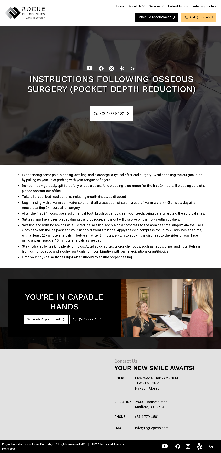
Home (120, 6)
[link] (25, 13)
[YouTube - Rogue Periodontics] (90, 68)
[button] (136, 6)
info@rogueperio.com (151, 428)
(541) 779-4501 (147, 416)
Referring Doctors (204, 6)
